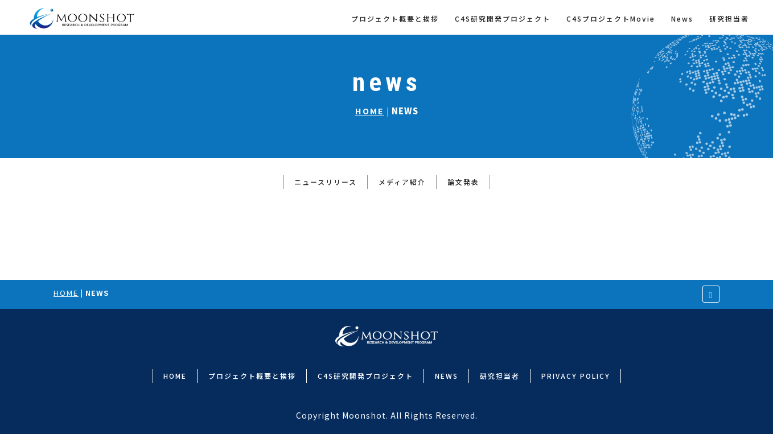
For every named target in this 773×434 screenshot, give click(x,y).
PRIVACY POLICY (575, 376)
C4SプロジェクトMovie (610, 18)
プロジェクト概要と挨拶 (395, 18)
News (682, 18)
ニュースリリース (325, 182)
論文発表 (463, 182)
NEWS (446, 376)
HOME (369, 111)
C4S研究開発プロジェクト (502, 18)
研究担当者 (729, 18)
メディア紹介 (402, 182)
